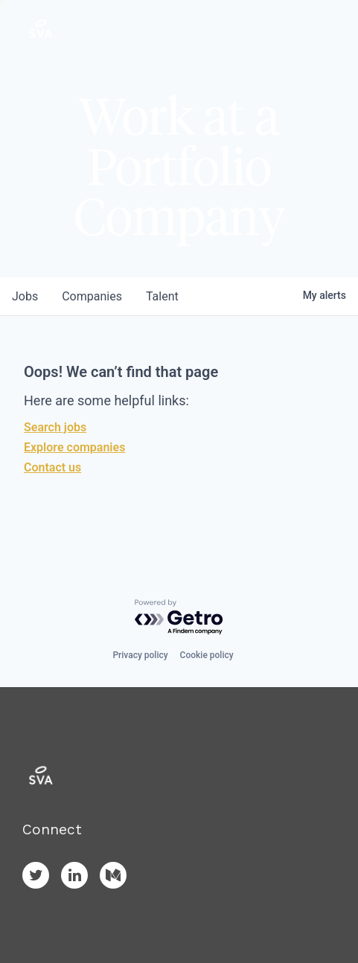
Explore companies (74, 447)
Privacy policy (139, 655)
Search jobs (55, 427)
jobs (25, 296)
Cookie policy (207, 655)
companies (92, 296)
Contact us (52, 467)
